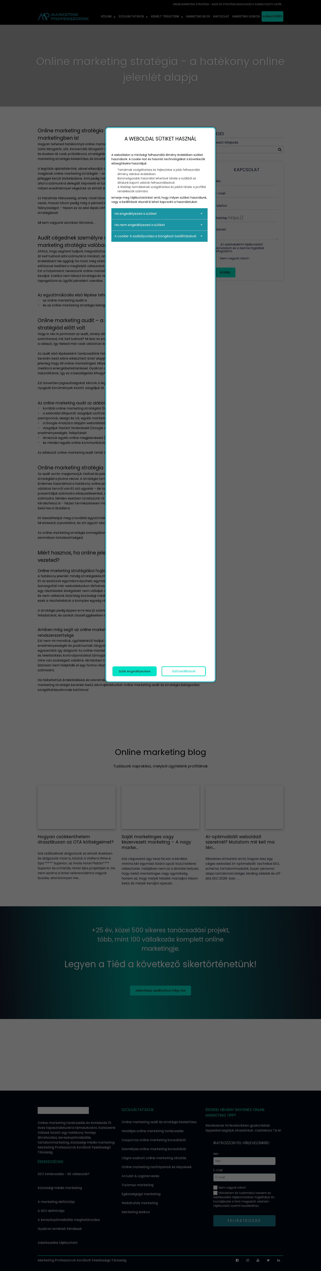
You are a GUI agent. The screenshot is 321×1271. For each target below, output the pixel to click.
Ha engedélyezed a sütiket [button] (135, 213)
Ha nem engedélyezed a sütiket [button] (139, 225)
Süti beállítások (183, 671)
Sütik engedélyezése (134, 671)
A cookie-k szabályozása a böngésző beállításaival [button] (155, 236)
